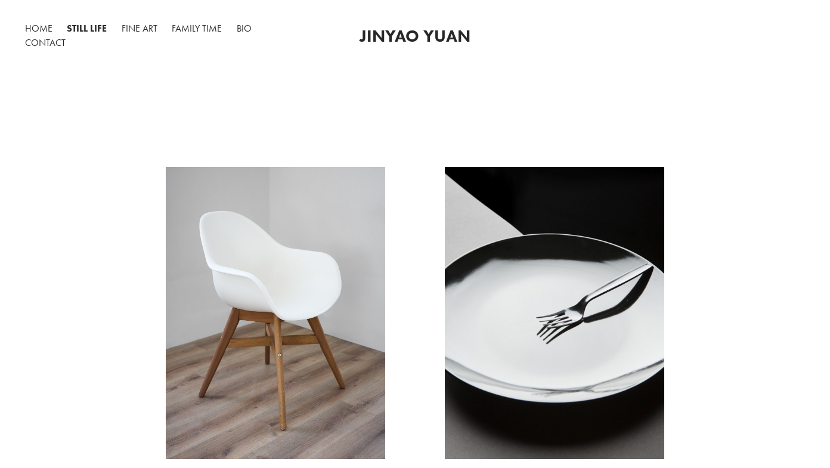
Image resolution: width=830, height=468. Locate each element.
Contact (45, 42)
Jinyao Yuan (415, 36)
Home (38, 28)
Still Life (87, 28)
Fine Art (139, 28)
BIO (244, 28)
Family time (197, 28)
